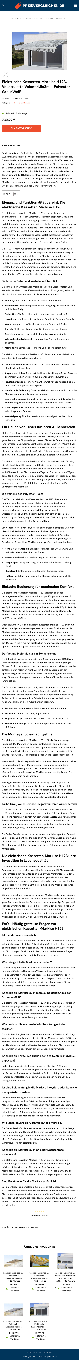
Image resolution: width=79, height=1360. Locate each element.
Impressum (32, 1352)
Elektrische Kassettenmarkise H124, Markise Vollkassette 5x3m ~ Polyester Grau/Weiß (39, 1329)
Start (11, 18)
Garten (19, 18)
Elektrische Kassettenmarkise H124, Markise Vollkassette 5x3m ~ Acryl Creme (14, 1329)
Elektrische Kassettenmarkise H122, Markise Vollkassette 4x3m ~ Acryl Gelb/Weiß (39, 1281)
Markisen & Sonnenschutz (36, 18)
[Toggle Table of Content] (14, 194)
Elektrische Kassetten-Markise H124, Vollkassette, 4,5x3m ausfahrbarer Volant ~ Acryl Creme (65, 1281)
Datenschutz (45, 1352)
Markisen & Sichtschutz (60, 18)
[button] (3, 5)
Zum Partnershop (21, 128)
